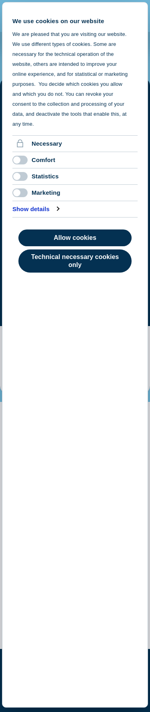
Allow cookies (75, 237)
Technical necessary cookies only (75, 260)
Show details (31, 209)
